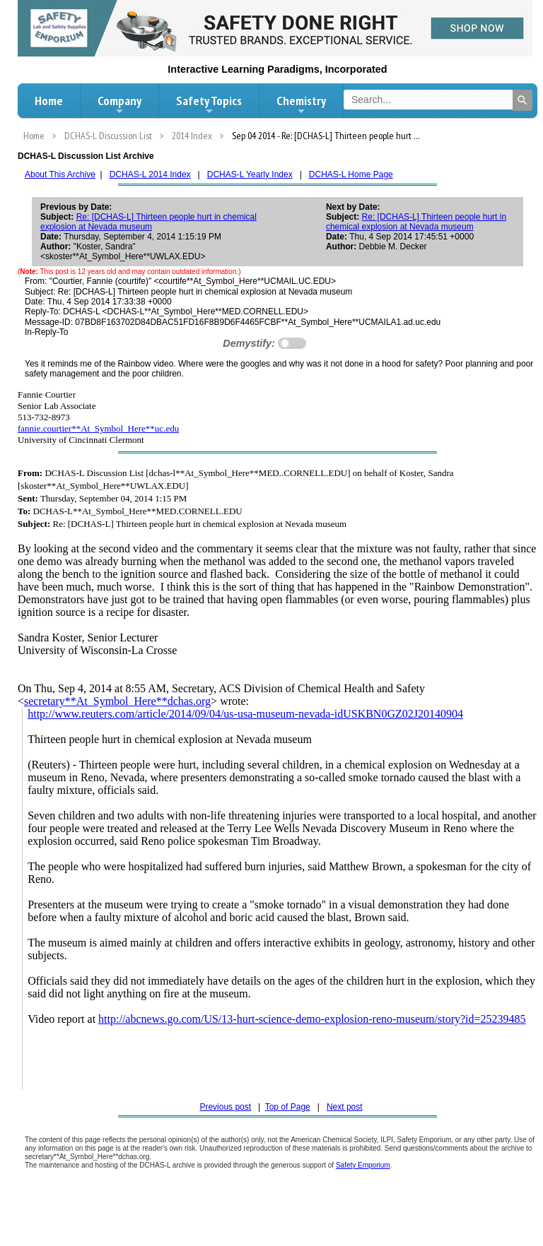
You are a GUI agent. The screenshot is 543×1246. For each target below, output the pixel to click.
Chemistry (301, 105)
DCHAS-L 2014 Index (150, 174)
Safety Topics (209, 105)
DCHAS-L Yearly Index (250, 174)
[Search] (522, 100)
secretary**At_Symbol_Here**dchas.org (117, 701)
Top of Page (287, 1107)
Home (49, 101)
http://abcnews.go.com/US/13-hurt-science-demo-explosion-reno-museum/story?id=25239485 (311, 1019)
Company (119, 105)
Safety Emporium (363, 1165)
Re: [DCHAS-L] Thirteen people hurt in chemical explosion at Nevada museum (148, 222)
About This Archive (60, 174)
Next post (345, 1107)
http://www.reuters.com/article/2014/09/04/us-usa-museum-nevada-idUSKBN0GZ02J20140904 (245, 714)
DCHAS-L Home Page (351, 174)
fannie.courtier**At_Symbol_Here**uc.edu (98, 428)
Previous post (225, 1107)
